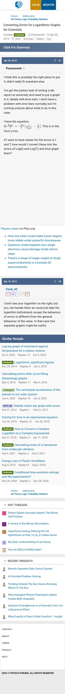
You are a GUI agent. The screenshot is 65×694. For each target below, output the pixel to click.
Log (49, 39)
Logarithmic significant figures (34, 362)
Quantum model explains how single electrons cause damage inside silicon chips (33, 249)
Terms (5, 643)
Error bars (28, 39)
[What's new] (59, 5)
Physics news (10, 228)
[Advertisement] (32, 188)
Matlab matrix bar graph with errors (37, 405)
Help (4, 656)
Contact (7, 629)
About (5, 636)
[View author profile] (23, 294)
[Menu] (6, 5)
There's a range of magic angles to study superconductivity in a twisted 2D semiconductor (34, 262)
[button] (55, 60)
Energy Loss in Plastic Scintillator (23, 461)
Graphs (40, 39)
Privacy (6, 650)
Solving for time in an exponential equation (30, 417)
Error (18, 39)
